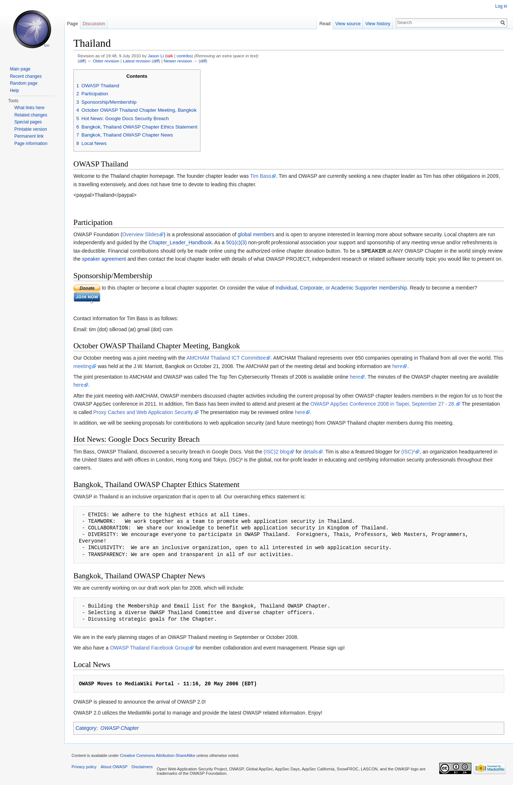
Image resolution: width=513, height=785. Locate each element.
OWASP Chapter (119, 728)
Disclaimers (142, 767)
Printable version (30, 129)
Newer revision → (181, 60)
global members (256, 234)
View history (377, 23)
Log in (501, 6)
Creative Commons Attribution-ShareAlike (157, 755)
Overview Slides (140, 234)
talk (169, 55)
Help (14, 90)
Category (86, 728)
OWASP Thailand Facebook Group (149, 648)
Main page (20, 69)
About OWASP (114, 767)
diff (82, 60)
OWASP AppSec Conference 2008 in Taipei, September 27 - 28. (382, 404)
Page (72, 23)
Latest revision (136, 60)
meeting (82, 366)
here (397, 366)
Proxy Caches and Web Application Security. (143, 412)
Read (325, 23)
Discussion (94, 23)
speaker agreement (104, 259)
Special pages (28, 122)
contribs (184, 55)
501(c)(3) (236, 242)
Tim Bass (260, 176)
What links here (29, 107)
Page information (30, 143)
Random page (23, 83)
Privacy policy (84, 767)
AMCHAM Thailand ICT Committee (226, 358)
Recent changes (26, 76)
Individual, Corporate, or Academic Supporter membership (341, 288)
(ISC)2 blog (277, 452)
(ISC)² (408, 452)
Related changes (30, 115)
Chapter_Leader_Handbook (180, 242)
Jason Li (156, 55)
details (310, 452)
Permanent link (28, 136)
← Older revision (103, 60)
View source (347, 23)
